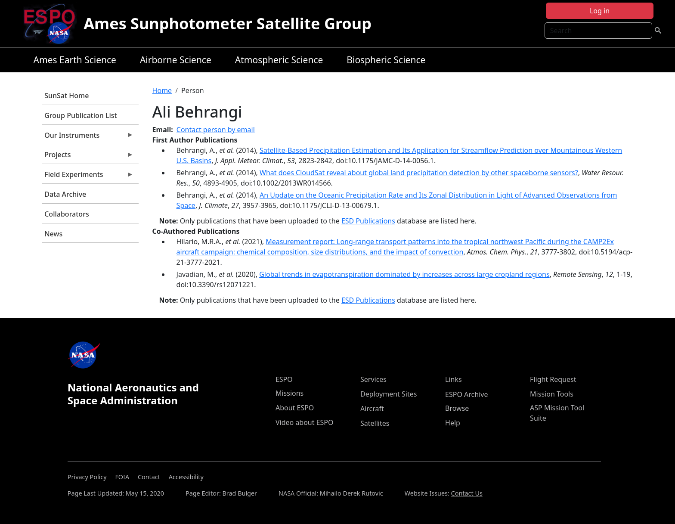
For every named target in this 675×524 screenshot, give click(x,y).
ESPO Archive (466, 394)
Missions (289, 393)
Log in (600, 11)
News (53, 234)
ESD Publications (368, 221)
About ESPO (295, 407)
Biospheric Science (386, 60)
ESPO (284, 379)
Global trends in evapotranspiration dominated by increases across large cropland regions (404, 274)
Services (373, 379)
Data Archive (65, 194)
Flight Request (553, 379)
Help (452, 423)
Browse (457, 408)
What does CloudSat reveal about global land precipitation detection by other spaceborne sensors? (419, 172)
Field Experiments (87, 176)
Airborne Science (175, 60)
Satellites (374, 423)
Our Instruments (87, 137)
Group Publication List (80, 115)
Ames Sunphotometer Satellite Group (228, 23)
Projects (87, 157)
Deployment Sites (388, 394)
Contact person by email (215, 129)
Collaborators (66, 214)
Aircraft (372, 408)
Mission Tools (551, 394)
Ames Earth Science (75, 60)
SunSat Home (66, 95)
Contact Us (467, 493)
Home (162, 90)
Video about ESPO (305, 422)
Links (453, 379)
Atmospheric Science (279, 60)
